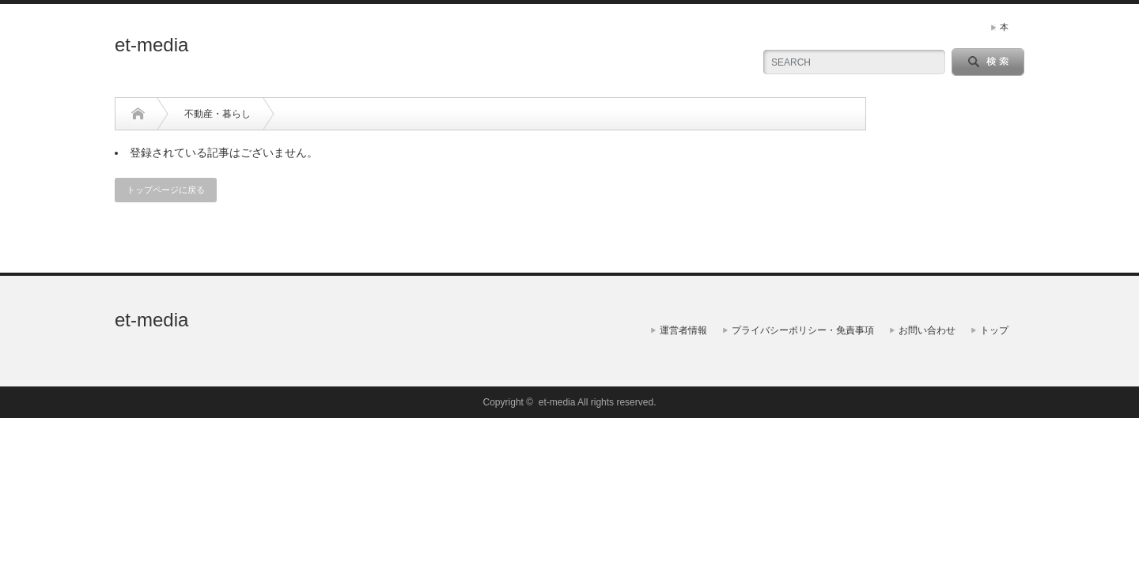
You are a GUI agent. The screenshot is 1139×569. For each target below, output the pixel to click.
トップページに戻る (166, 189)
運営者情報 (683, 330)
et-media (151, 44)
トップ (994, 330)
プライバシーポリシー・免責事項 (803, 330)
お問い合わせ (927, 330)
